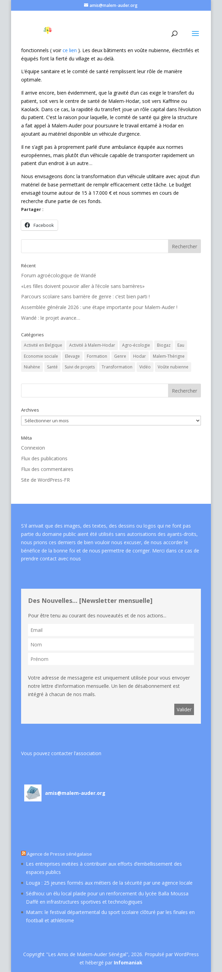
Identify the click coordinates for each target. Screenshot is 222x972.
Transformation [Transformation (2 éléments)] (117, 367)
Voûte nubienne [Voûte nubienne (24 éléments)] (173, 367)
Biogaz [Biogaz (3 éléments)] (163, 345)
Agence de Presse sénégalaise (59, 854)
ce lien (70, 50)
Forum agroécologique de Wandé (58, 275)
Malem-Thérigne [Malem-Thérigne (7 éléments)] (169, 356)
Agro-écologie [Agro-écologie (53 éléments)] (136, 345)
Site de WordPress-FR (45, 480)
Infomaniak (128, 962)
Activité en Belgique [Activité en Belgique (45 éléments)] (43, 345)
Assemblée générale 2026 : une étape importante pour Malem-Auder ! (99, 307)
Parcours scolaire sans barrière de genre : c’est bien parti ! (85, 296)
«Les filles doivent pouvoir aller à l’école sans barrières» (83, 286)
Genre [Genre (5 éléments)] (120, 356)
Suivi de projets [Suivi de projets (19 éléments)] (80, 367)
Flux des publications (44, 458)
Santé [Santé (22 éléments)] (52, 367)
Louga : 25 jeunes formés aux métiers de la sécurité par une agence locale (109, 882)
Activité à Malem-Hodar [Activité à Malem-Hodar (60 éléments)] (92, 345)
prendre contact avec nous (51, 558)
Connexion (33, 447)
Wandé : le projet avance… (50, 318)
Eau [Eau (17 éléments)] (180, 345)
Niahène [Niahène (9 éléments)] (32, 367)
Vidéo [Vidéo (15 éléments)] (145, 367)
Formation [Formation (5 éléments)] (97, 356)
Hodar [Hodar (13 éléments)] (139, 356)
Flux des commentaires (47, 469)
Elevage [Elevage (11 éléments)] (72, 356)
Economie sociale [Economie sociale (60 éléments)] (41, 356)
